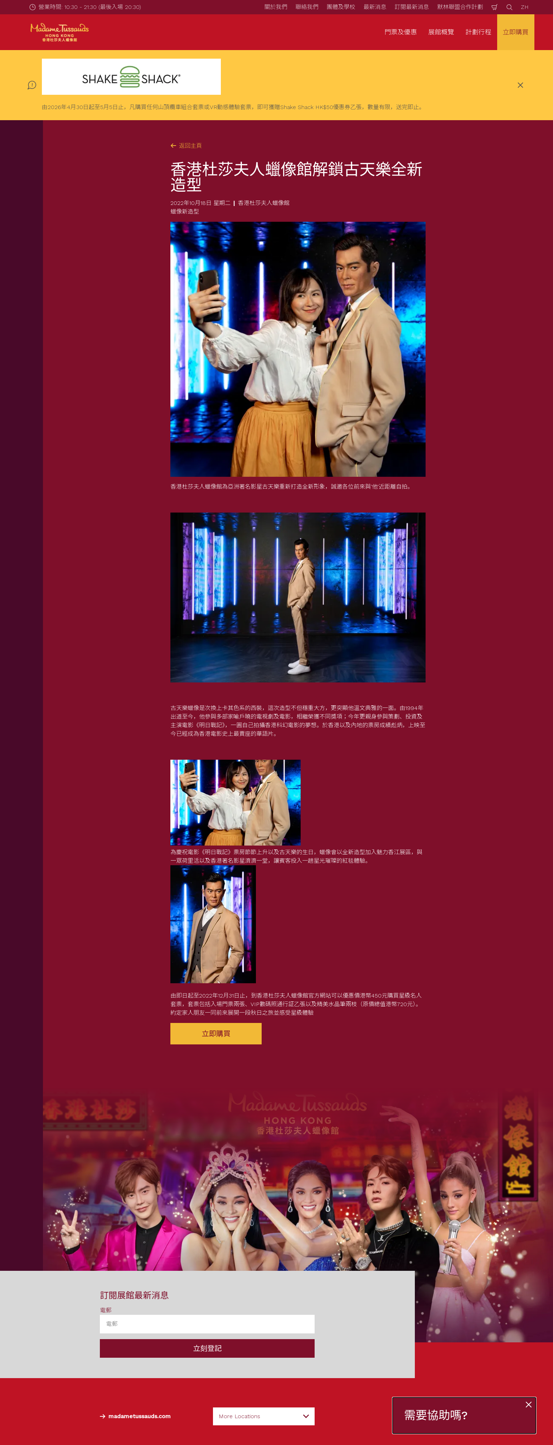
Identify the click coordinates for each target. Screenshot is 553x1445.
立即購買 (516, 32)
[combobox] (264, 1416)
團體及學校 (340, 7)
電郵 (105, 1310)
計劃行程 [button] (478, 32)
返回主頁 (186, 145)
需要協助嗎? (436, 1415)
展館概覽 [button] (441, 32)
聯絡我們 (306, 7)
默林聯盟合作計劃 (460, 7)
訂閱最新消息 (411, 7)
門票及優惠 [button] (401, 32)
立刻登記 (207, 1348)
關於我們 (275, 7)
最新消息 (374, 7)
